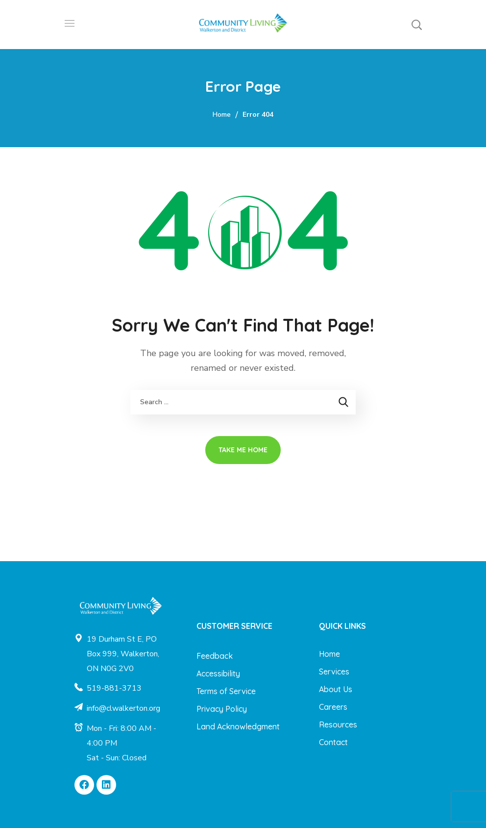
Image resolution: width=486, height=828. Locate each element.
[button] (416, 24)
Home (222, 114)
